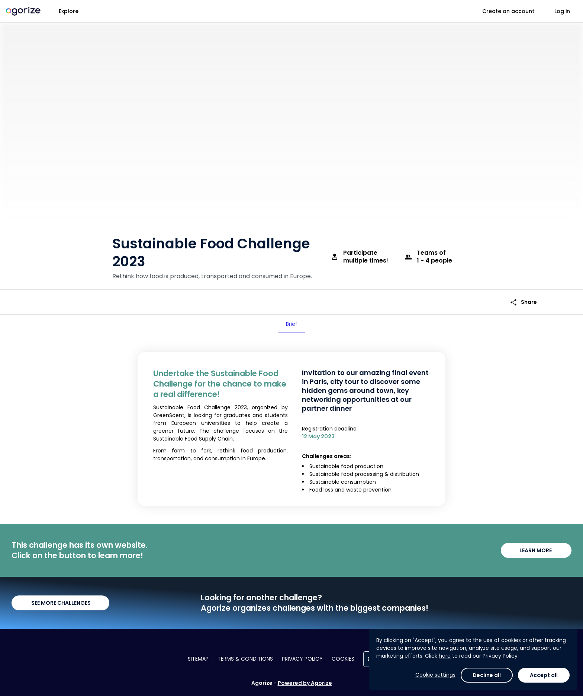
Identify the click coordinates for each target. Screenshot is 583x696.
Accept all (544, 675)
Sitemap (198, 658)
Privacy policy (302, 658)
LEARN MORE (536, 550)
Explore (68, 11)
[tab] (291, 324)
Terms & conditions (245, 658)
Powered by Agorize (305, 683)
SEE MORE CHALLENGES (60, 603)
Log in (562, 11)
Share (523, 302)
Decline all (487, 675)
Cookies (343, 658)
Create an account (508, 11)
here (445, 656)
